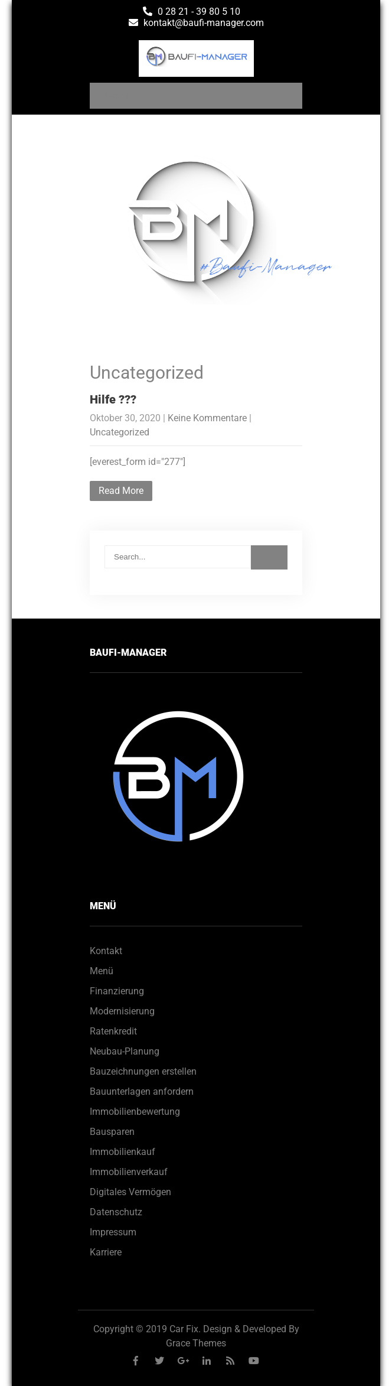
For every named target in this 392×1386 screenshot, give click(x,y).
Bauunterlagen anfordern (142, 1091)
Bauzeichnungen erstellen (143, 1071)
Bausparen (112, 1131)
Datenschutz (116, 1212)
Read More (121, 490)
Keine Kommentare (207, 418)
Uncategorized (119, 432)
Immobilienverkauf (129, 1171)
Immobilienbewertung (135, 1111)
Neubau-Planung (124, 1051)
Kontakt (106, 950)
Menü (101, 971)
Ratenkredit (113, 1031)
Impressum (113, 1232)
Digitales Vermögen (130, 1192)
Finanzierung (117, 991)
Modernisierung (122, 1011)
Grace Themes (196, 1343)
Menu (116, 95)
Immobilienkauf (122, 1151)
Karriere (106, 1252)
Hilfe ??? (113, 399)
